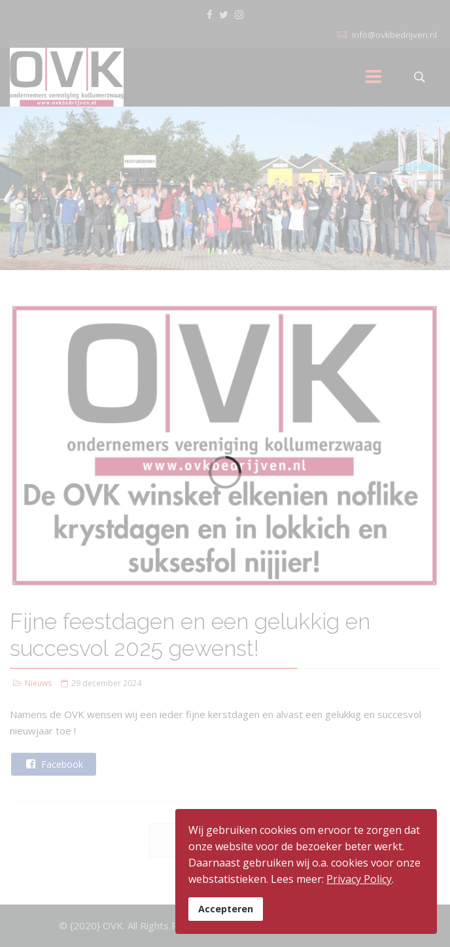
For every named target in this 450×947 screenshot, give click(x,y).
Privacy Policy (359, 879)
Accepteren (225, 909)
